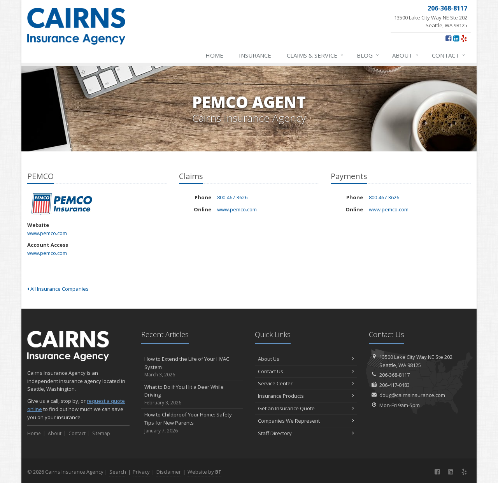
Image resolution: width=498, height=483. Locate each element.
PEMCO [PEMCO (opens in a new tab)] (62, 204)
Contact (449, 55)
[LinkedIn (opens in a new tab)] (456, 38)
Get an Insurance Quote (306, 408)
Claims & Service (315, 55)
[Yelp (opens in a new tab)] (464, 38)
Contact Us (306, 371)
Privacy (141, 471)
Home (214, 55)
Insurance (255, 55)
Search (117, 471)
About (405, 55)
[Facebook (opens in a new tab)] (448, 38)
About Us (306, 358)
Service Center (306, 383)
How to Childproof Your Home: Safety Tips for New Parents (192, 422)
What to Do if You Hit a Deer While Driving (192, 395)
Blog (368, 55)
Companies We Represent (306, 420)
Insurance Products (306, 395)
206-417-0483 (394, 384)
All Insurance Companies (58, 288)
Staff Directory (306, 433)
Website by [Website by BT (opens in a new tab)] (204, 471)
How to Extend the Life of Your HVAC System (192, 367)
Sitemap (101, 433)
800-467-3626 (232, 197)
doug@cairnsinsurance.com (412, 395)
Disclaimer (168, 471)
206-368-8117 (394, 374)
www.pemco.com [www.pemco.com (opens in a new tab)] (47, 233)
